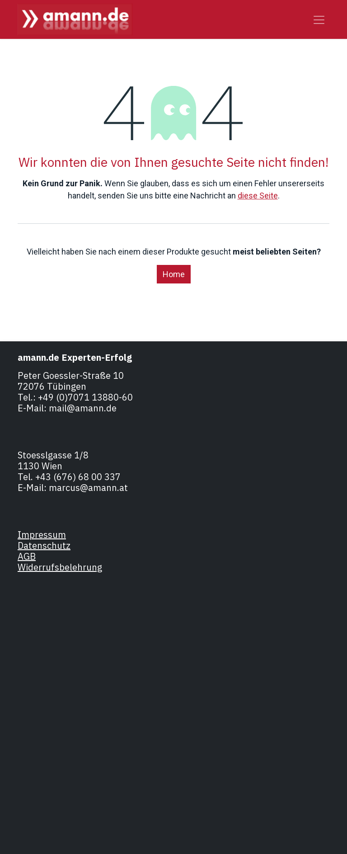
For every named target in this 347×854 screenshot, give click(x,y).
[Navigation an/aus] (319, 19)
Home (174, 274)
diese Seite (258, 195)
